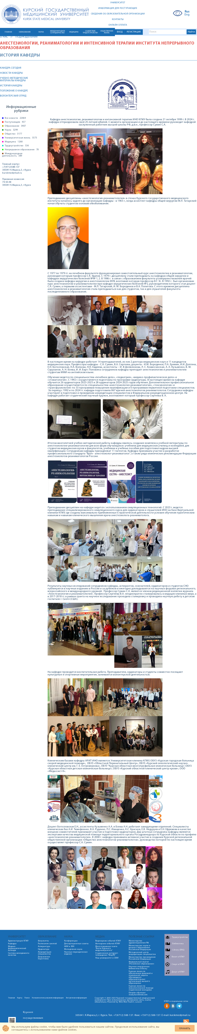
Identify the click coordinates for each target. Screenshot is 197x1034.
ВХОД (120, 32)
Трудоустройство (17, 146)
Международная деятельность (12, 155)
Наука (11, 130)
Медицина (13, 142)
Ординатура (43, 949)
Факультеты (43, 941)
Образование (15, 126)
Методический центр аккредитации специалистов (142, 953)
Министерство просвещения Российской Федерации (142, 958)
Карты (19, 998)
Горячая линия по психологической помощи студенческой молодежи (141, 988)
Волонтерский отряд (13, 96)
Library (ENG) (178, 950)
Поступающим (15, 122)
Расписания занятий (47, 944)
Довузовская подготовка (44, 958)
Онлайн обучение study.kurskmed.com (138, 994)
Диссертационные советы (76, 944)
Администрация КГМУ (18, 941)
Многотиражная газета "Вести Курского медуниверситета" (106, 948)
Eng (187, 14)
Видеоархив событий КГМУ (108, 941)
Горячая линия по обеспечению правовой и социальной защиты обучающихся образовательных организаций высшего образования (141, 977)
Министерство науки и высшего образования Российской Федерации (140, 948)
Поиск (27, 998)
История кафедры (11, 86)
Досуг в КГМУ (178, 972)
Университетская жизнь (21, 138)
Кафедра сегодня (10, 68)
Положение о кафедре (14, 91)
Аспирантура (44, 946)
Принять (184, 1028)
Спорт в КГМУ (178, 964)
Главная (11, 998)
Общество (13, 134)
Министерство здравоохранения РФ (139, 942)
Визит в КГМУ (178, 957)
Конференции (71, 941)
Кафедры (12, 944)
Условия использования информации (48, 998)
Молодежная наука (73, 949)
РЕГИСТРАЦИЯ (134, 32)
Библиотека (178, 944)
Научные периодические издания (76, 953)
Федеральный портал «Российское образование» (141, 963)
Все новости (15, 118)
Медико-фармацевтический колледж (17, 948)
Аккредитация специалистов (44, 953)
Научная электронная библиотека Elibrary (139, 968)
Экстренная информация (76, 998)
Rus (187, 11)
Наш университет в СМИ (107, 958)
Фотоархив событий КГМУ (107, 944)
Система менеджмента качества (18, 954)
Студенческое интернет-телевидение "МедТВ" (107, 954)
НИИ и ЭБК (69, 946)
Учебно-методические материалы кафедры (14, 79)
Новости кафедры (11, 73)
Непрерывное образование (22, 150)
